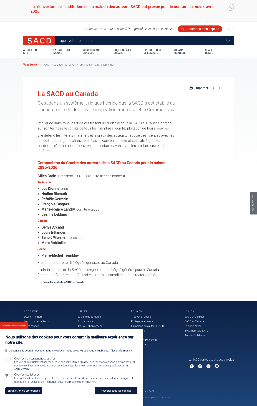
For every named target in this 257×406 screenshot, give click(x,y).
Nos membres (32, 330)
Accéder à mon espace (200, 29)
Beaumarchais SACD (196, 330)
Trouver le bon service (90, 326)
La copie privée (193, 326)
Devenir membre (33, 316)
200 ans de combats (89, 316)
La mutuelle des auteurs (144, 339)
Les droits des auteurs (36, 321)
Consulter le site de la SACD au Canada (63, 282)
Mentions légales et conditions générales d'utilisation (146, 397)
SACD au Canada (194, 321)
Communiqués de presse (92, 330)
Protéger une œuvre (142, 321)
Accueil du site (30, 51)
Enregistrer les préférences (23, 393)
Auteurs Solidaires (195, 335)
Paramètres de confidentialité (14, 329)
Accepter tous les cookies (116, 393)
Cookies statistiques (27, 377)
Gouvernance (85, 321)
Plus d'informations (122, 353)
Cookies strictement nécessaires (35, 361)
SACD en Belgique (194, 316)
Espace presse (208, 51)
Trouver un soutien (141, 316)
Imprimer (202, 88)
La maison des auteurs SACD (147, 326)
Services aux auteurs (91, 51)
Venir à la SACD (147, 391)
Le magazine (138, 330)
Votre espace (31, 326)
